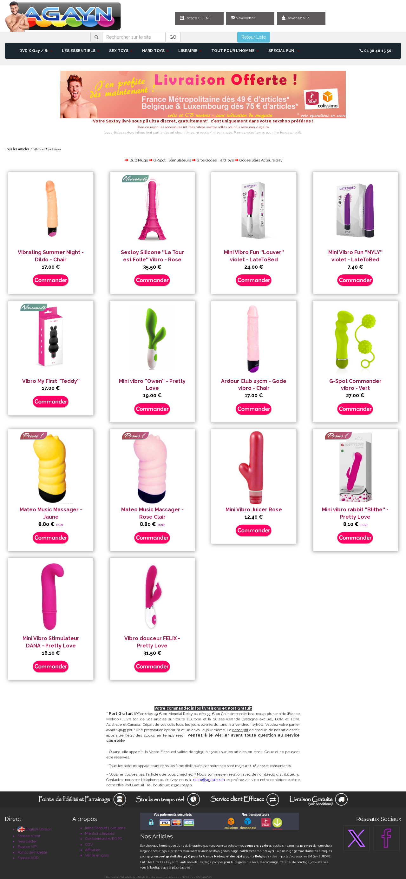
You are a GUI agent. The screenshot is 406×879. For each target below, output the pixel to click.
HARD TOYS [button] (155, 51)
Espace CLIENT (195, 18)
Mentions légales (100, 833)
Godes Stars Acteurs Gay (261, 160)
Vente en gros (97, 855)
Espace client (28, 836)
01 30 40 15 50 (375, 51)
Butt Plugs (138, 160)
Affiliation (93, 850)
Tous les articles (17, 149)
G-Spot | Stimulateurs (172, 160)
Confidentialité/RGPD (103, 838)
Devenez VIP (295, 18)
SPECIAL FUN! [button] (284, 51)
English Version (34, 829)
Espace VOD (27, 858)
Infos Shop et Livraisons (105, 828)
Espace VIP (26, 846)
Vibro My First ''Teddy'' (51, 381)
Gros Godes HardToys (215, 160)
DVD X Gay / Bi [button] (35, 51)
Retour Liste (253, 37)
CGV (89, 844)
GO (172, 37)
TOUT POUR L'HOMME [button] (235, 51)
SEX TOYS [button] (121, 51)
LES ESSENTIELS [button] (81, 51)
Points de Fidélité (32, 852)
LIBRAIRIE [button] (190, 51)
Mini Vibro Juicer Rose (254, 510)
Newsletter (243, 18)
